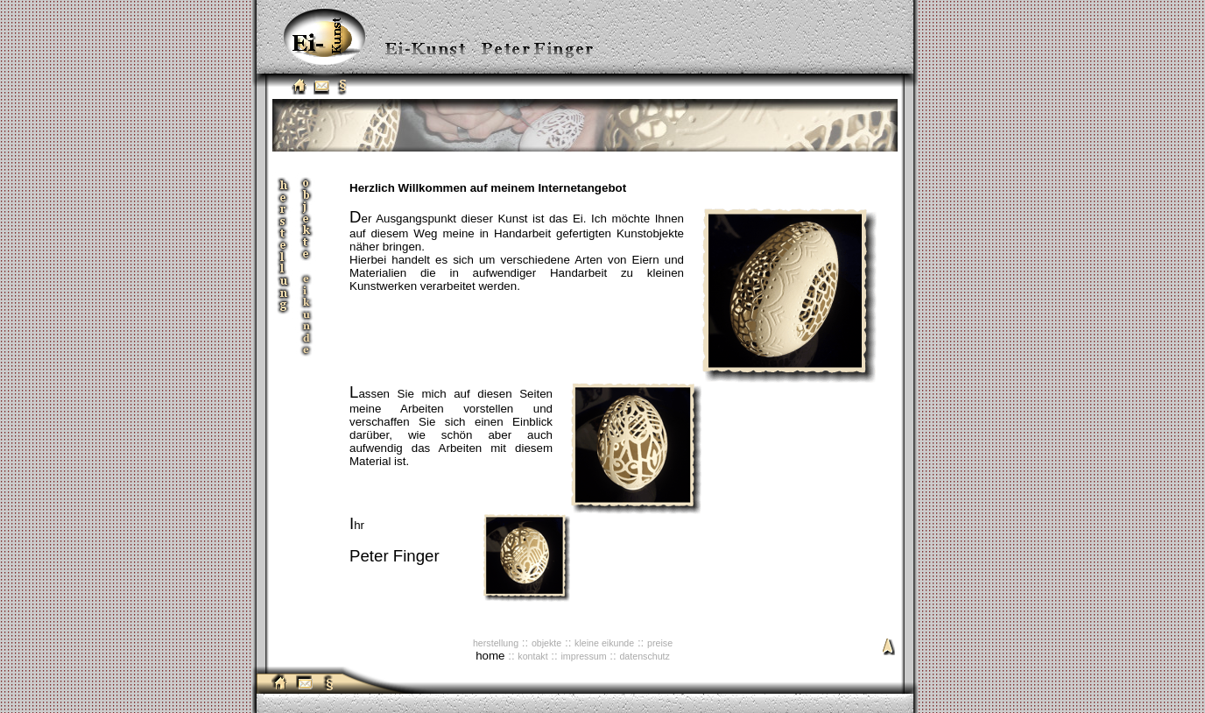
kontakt (532, 656)
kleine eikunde (604, 643)
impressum (583, 656)
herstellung (495, 643)
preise (660, 643)
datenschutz (644, 656)
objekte (546, 643)
